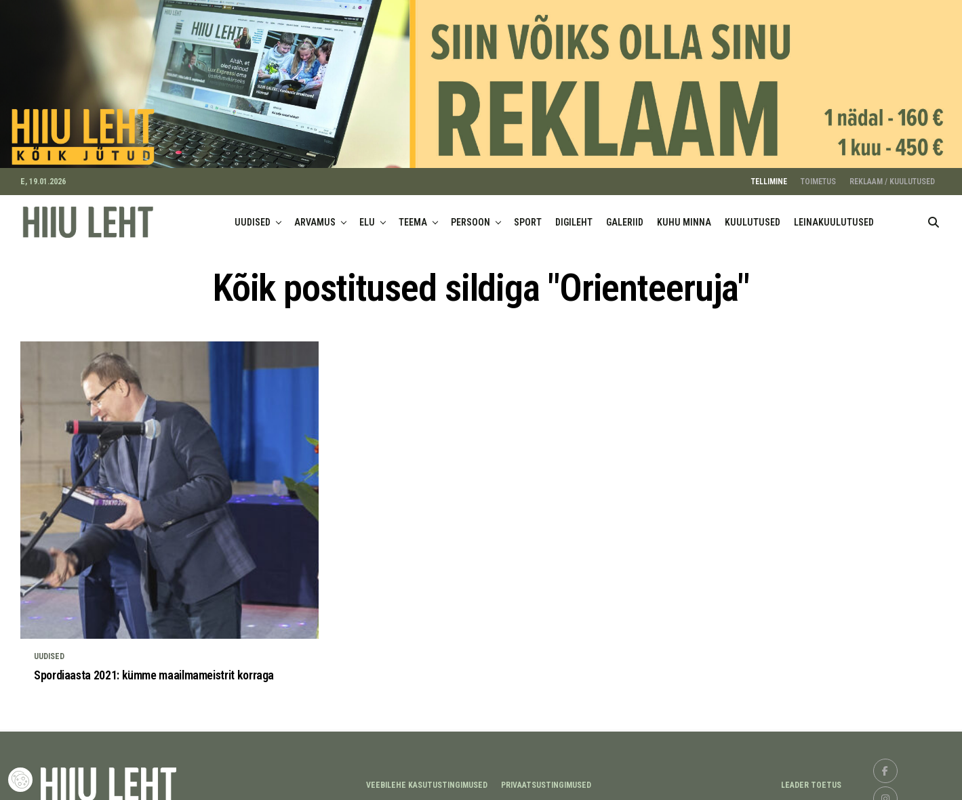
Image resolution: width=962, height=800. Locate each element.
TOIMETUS (818, 175)
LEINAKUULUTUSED (834, 216)
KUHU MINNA (684, 216)
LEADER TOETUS (811, 779)
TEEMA (413, 216)
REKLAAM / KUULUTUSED (892, 175)
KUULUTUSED (752, 216)
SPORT (528, 216)
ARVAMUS (315, 216)
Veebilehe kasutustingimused (426, 779)
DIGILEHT (574, 216)
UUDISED (252, 216)
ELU (367, 216)
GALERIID (624, 216)
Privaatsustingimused (546, 779)
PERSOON (470, 216)
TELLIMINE (769, 175)
